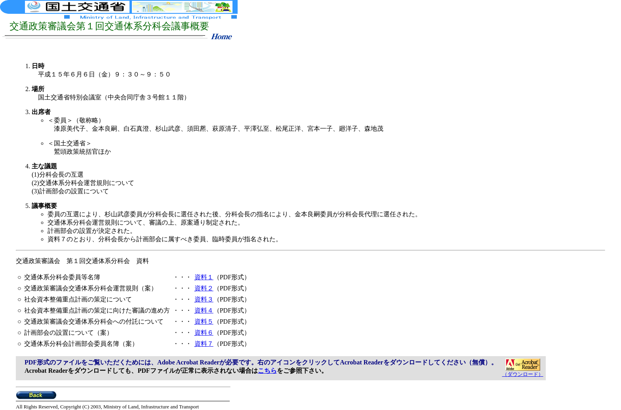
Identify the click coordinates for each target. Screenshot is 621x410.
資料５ (203, 321)
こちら (267, 370)
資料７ (203, 343)
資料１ (203, 277)
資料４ (203, 310)
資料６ (203, 332)
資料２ (203, 288)
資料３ (203, 299)
